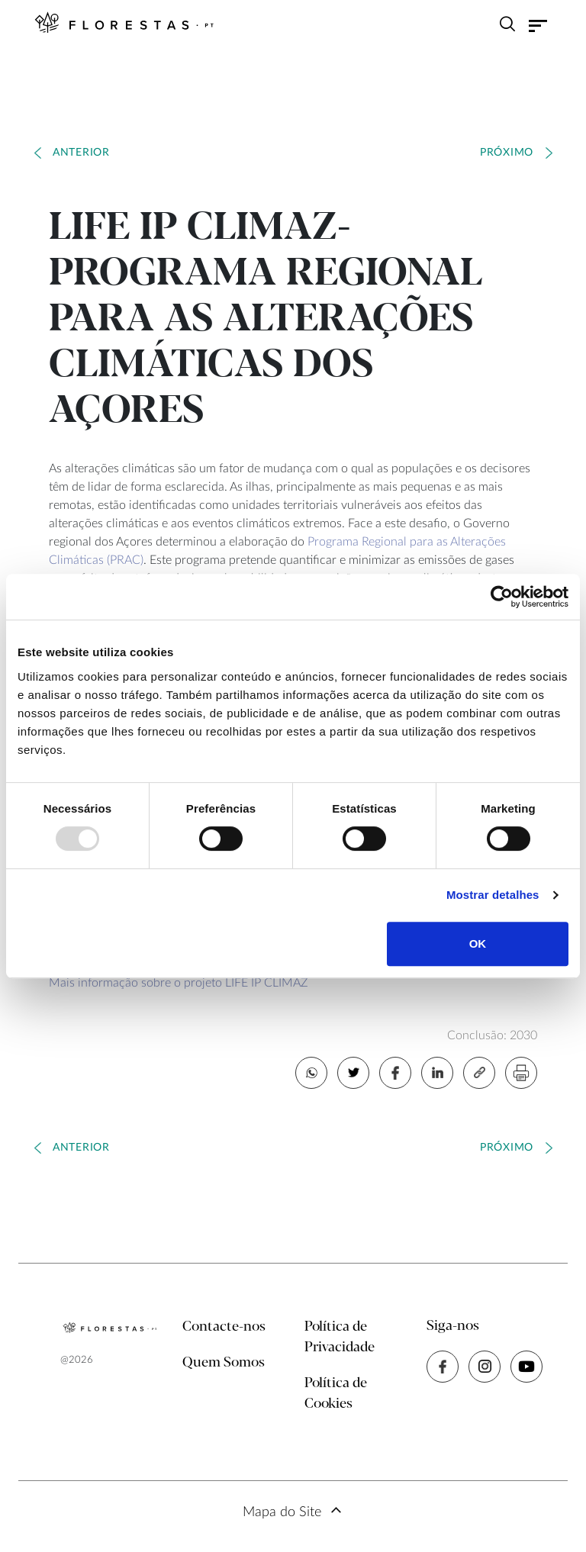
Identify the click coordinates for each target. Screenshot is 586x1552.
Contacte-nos (224, 1327)
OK (478, 943)
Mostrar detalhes (492, 894)
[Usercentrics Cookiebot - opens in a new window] (501, 596)
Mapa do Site (282, 1512)
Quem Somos (223, 1362)
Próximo (506, 152)
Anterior (81, 152)
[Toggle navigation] (538, 26)
